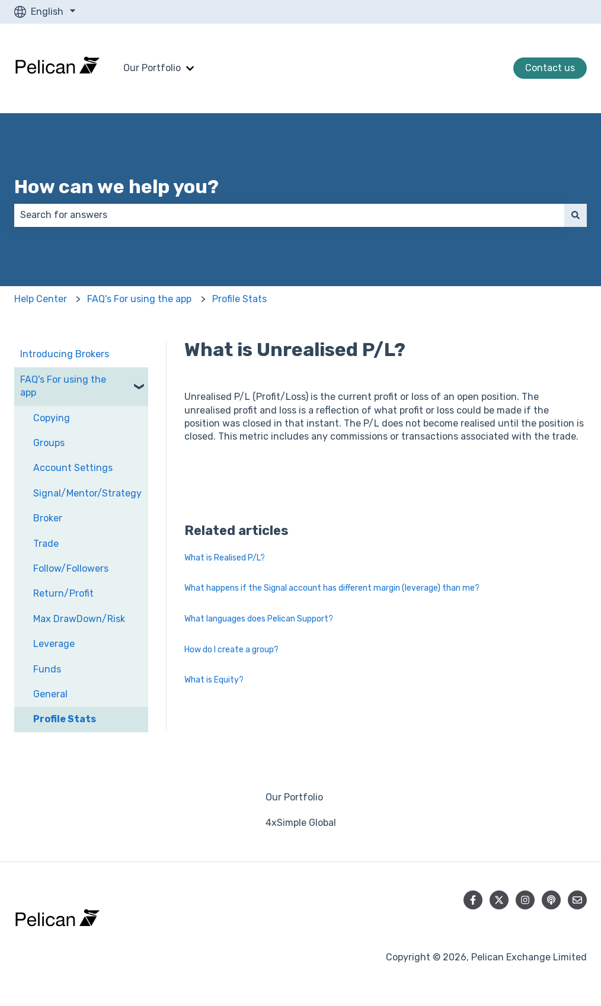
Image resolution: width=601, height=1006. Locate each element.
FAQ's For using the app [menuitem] (63, 386)
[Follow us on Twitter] (499, 899)
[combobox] (289, 215)
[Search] (575, 215)
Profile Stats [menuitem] (64, 719)
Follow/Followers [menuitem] (70, 568)
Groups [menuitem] (49, 442)
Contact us (550, 67)
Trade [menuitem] (46, 543)
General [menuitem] (50, 694)
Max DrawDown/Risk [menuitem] (79, 618)
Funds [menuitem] (47, 669)
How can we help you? (116, 186)
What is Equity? (214, 680)
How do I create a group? (231, 650)
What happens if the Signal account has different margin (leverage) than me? (331, 588)
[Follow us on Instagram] (525, 899)
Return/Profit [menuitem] (63, 593)
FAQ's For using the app (139, 299)
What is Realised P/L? (224, 558)
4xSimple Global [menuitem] (301, 822)
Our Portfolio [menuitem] (294, 797)
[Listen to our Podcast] (551, 899)
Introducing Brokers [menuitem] (64, 354)
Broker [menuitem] (47, 518)
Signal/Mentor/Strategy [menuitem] (87, 493)
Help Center (40, 299)
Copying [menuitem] (51, 418)
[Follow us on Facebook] (472, 899)
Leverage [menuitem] (54, 643)
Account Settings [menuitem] (73, 467)
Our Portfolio (152, 67)
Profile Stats (239, 299)
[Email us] (577, 899)
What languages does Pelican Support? (258, 619)
